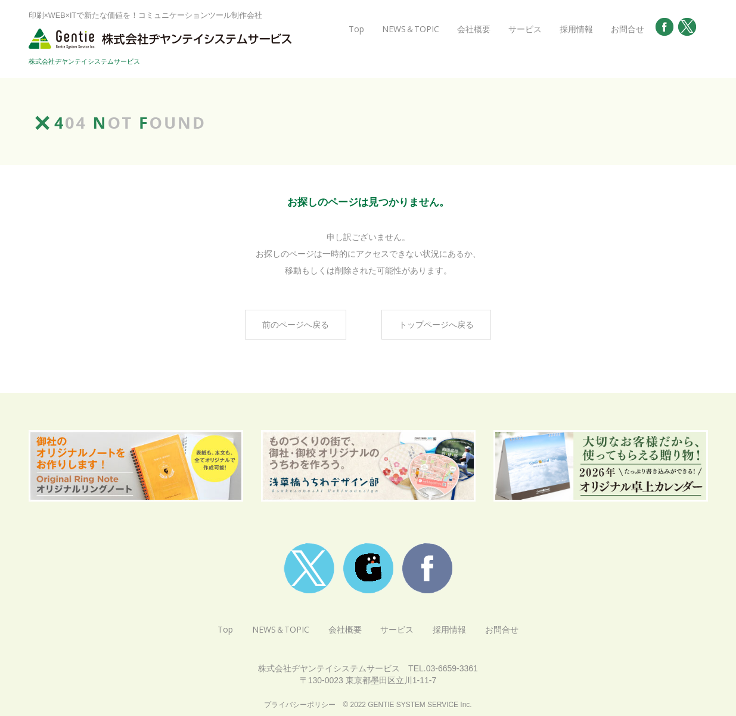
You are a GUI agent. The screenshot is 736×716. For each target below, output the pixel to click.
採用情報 (576, 29)
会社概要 (473, 29)
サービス (525, 29)
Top (356, 29)
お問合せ (627, 29)
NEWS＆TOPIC (410, 29)
